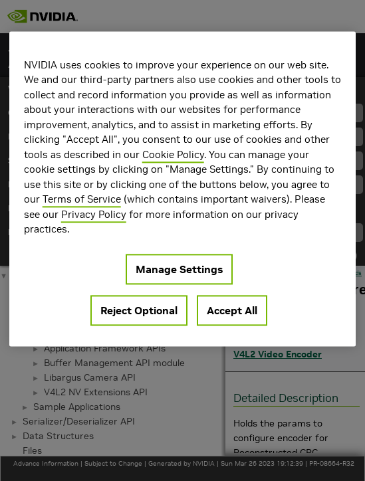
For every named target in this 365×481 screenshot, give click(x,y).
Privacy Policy (93, 214)
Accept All (232, 310)
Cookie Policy (173, 154)
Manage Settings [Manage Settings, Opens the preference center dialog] (179, 269)
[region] (182, 188)
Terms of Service (82, 199)
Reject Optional (139, 310)
